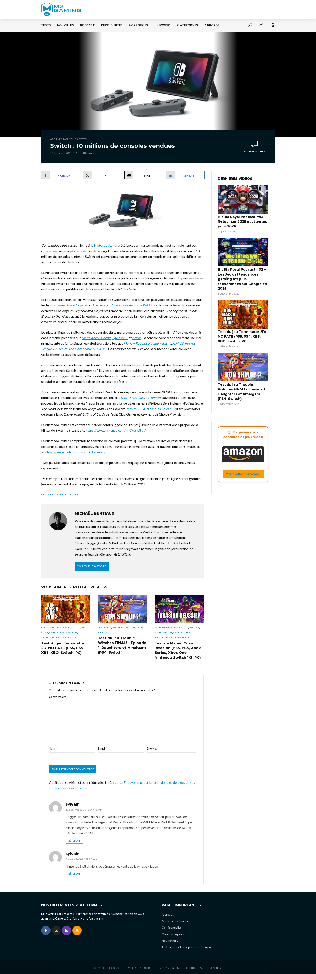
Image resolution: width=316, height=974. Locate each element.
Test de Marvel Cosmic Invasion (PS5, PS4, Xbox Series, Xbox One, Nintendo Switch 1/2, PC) (177, 649)
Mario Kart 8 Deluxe (96, 338)
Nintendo (63, 627)
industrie (47, 494)
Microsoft (48, 627)
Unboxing (162, 25)
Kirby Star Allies (132, 397)
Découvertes (112, 25)
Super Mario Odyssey (72, 305)
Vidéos (72, 632)
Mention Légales (173, 933)
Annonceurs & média (175, 920)
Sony (44, 632)
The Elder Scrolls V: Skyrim (87, 349)
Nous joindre (170, 939)
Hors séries (138, 25)
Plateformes (187, 25)
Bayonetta (153, 397)
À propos (212, 25)
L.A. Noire (60, 349)
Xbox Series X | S (66, 636)
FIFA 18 (178, 343)
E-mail (102, 747)
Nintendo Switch (106, 245)
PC (73, 627)
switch (61, 494)
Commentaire (58, 695)
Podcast (87, 25)
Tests (46, 25)
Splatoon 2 (120, 338)
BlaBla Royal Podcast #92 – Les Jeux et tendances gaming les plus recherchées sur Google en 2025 (243, 274)
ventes (73, 494)
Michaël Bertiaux (84, 153)
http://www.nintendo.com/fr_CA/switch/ (76, 452)
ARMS (137, 338)
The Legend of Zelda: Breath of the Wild (121, 305)
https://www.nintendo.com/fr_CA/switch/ (116, 430)
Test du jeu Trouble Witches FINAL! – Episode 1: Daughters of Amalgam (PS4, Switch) (121, 644)
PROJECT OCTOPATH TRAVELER (151, 408)
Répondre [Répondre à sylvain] (74, 839)
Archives (56, 139)
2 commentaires (254, 151)
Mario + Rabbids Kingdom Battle (147, 343)
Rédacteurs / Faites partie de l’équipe (186, 946)
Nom (53, 747)
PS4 (78, 627)
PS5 (83, 627)
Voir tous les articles (91, 565)
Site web (152, 747)
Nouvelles (65, 25)
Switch (83, 139)
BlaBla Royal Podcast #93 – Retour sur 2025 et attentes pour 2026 (240, 221)
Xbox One (47, 636)
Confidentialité (172, 926)
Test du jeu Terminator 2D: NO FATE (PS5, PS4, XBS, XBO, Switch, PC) (65, 646)
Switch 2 (178, 632)
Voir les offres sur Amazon (243, 458)
